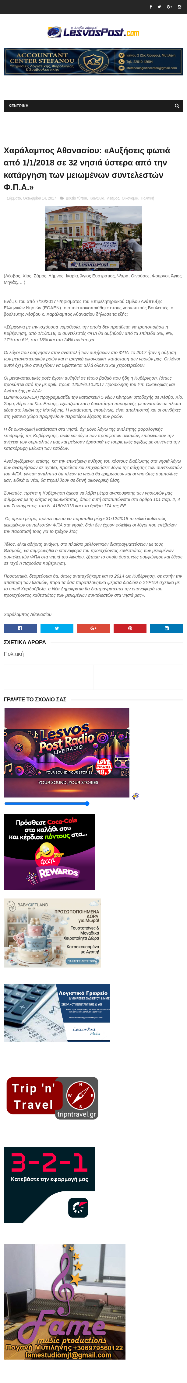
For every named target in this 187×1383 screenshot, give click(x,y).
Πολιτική (147, 198)
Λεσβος (113, 198)
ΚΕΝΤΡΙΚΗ (18, 106)
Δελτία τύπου (76, 198)
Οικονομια (130, 198)
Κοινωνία (97, 198)
